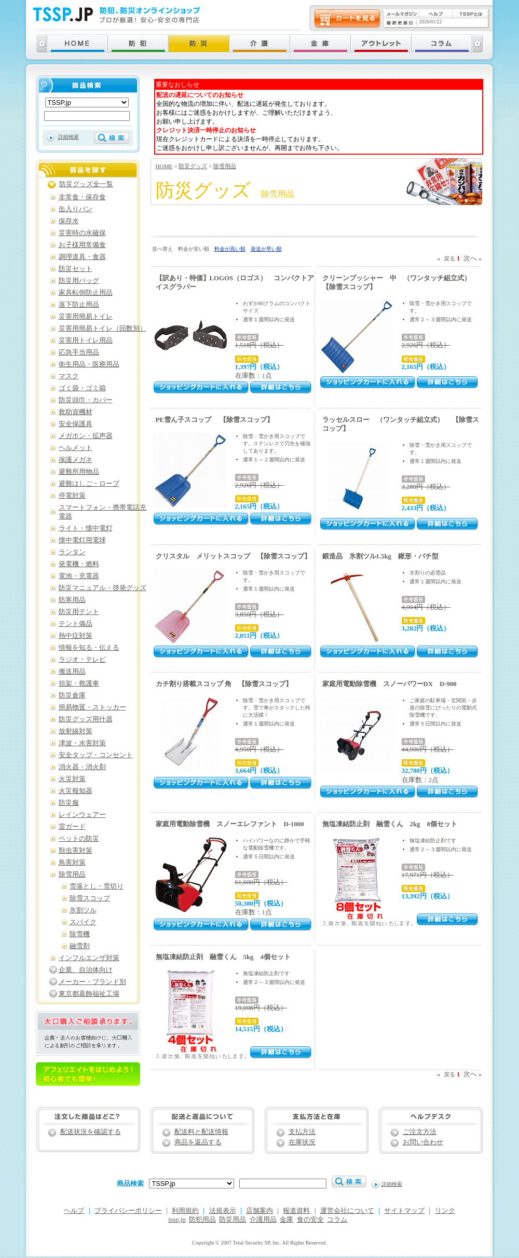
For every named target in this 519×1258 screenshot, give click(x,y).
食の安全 (310, 1219)
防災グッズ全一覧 (86, 184)
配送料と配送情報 (201, 1132)
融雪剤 (80, 946)
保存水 (69, 221)
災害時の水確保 (82, 233)
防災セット (75, 268)
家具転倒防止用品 (86, 292)
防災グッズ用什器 (86, 719)
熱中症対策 (75, 635)
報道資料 (296, 1210)
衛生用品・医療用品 (89, 364)
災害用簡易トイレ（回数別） (102, 328)
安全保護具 (75, 424)
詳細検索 (68, 137)
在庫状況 (302, 1142)
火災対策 (72, 779)
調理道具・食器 (82, 257)
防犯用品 (202, 1219)
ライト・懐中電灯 (86, 528)
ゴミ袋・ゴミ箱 (82, 388)
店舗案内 (259, 1210)
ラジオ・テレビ (82, 659)
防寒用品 (72, 600)
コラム (337, 1219)
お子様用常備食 (82, 245)
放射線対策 (75, 731)
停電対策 (72, 495)
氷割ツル (83, 910)
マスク (69, 376)
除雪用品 (224, 166)
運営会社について (347, 1210)
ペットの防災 (79, 838)
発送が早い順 (266, 249)
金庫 (286, 1219)
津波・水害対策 (82, 743)
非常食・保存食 (82, 197)
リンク (445, 1210)
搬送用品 (72, 671)
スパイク (83, 922)
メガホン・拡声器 (86, 436)
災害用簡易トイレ (86, 316)
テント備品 (75, 623)
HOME (164, 166)
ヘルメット (75, 448)
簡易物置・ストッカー (92, 707)
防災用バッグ (79, 280)
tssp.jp (177, 1219)
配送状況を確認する (90, 1132)
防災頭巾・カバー (86, 400)
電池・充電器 (79, 576)
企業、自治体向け (86, 970)
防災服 (69, 802)
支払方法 (302, 1132)
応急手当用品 (79, 352)
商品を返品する (198, 1142)
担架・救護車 (79, 683)
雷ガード (72, 826)
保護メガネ (75, 459)
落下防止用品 (79, 304)
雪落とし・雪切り (97, 886)
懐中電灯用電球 (82, 540)
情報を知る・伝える (89, 647)
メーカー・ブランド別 (92, 982)
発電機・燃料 (79, 564)
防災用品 (232, 1219)
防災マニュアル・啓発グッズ (102, 588)
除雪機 (80, 934)
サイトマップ (404, 1210)
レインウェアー (82, 814)
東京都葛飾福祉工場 (89, 993)
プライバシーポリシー (128, 1210)
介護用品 (263, 1219)
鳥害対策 (72, 862)
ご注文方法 (419, 1132)
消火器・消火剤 (82, 767)
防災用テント (79, 612)
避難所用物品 (79, 471)
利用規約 (185, 1210)
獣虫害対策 (75, 850)
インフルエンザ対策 (89, 958)
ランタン (72, 552)
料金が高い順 (229, 249)
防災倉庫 (72, 695)
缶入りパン (75, 209)
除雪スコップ (90, 898)
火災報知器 (75, 791)
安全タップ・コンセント (96, 755)
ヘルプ (74, 1210)
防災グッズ (193, 166)
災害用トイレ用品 (86, 340)
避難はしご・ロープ (89, 483)
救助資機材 (75, 412)
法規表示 (222, 1210)
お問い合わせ (423, 1142)
